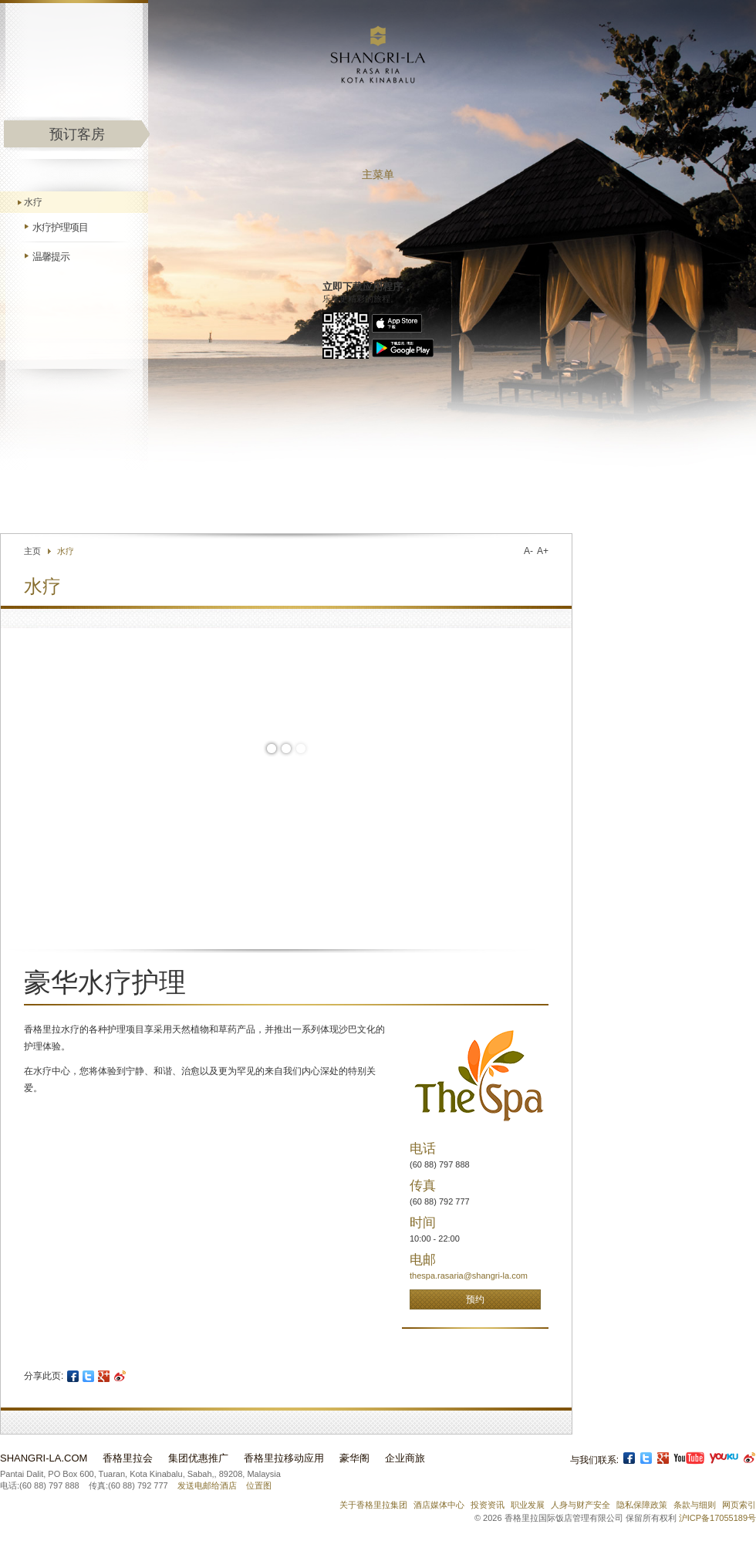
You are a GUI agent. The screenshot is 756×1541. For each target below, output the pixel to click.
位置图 (259, 1485)
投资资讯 (488, 1504)
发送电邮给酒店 (207, 1485)
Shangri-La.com (43, 1458)
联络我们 (410, 496)
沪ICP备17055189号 (717, 1517)
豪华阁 (354, 1458)
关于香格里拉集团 (373, 1504)
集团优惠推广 (198, 1458)
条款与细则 (694, 1504)
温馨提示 (50, 256)
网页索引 (739, 1504)
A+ (542, 551)
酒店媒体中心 (438, 1504)
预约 (475, 1299)
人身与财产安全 (580, 1504)
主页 (32, 551)
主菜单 (378, 175)
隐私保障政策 (641, 1504)
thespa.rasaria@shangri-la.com (469, 1275)
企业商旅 (405, 1458)
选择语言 (543, 496)
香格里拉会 (128, 1458)
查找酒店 (467, 496)
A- (528, 551)
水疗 (33, 202)
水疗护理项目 (60, 227)
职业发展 (528, 1504)
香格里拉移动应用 (284, 1458)
